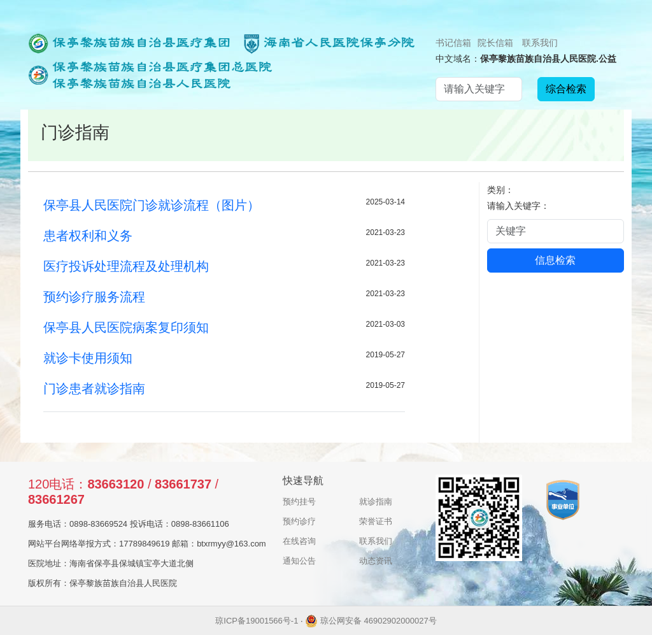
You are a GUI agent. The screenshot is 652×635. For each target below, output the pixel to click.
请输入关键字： (518, 206)
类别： (500, 190)
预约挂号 (299, 501)
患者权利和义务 (87, 236)
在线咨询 (299, 541)
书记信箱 (453, 43)
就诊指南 (375, 501)
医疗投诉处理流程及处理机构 (126, 266)
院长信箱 (495, 43)
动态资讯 (375, 561)
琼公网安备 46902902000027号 (370, 620)
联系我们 (540, 43)
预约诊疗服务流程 (94, 297)
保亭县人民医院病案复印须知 (126, 327)
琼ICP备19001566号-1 (256, 620)
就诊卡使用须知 (87, 358)
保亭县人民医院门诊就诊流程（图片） (151, 205)
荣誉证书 (375, 521)
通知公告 (299, 561)
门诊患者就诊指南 (94, 389)
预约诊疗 (299, 521)
